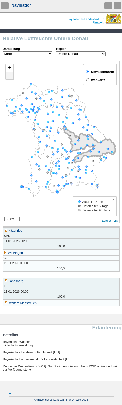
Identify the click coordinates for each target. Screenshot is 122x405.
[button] (9, 68)
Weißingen (13, 253)
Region (61, 49)
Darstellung (11, 49)
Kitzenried (13, 230)
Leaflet (106, 220)
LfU (115, 220)
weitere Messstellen (23, 303)
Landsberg (13, 281)
